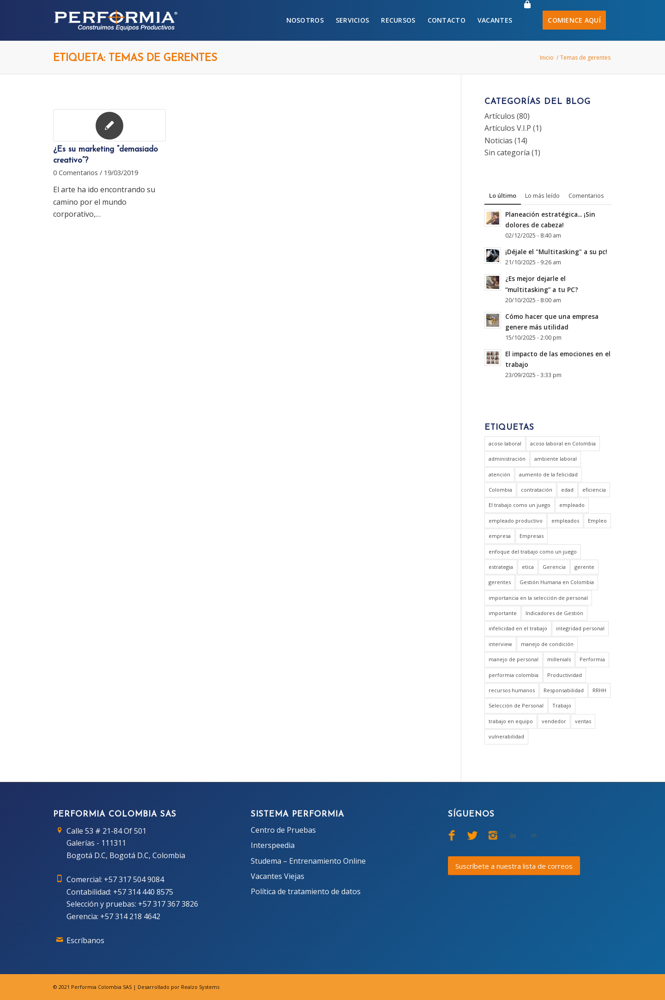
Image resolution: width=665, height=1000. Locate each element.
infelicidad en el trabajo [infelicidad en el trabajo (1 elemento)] (518, 628)
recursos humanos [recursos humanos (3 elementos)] (512, 690)
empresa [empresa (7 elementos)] (500, 535)
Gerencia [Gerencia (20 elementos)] (554, 566)
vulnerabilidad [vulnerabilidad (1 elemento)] (506, 736)
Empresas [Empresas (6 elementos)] (532, 535)
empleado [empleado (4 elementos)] (572, 504)
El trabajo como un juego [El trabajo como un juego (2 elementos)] (519, 504)
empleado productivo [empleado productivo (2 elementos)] (516, 520)
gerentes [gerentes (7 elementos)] (500, 582)
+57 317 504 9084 (134, 879)
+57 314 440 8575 (143, 892)
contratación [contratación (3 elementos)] (536, 489)
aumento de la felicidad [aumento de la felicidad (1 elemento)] (548, 474)
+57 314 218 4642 (130, 916)
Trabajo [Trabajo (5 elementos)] (561, 705)
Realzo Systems (200, 986)
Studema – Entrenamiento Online (308, 861)
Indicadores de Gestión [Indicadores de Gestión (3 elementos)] (554, 613)
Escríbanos (85, 940)
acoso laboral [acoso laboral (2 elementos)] (505, 443)
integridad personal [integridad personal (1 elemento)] (580, 628)
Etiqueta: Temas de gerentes (135, 58)
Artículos (499, 116)
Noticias (498, 140)
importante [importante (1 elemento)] (503, 613)
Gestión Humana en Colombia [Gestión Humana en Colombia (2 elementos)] (557, 582)
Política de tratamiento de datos (306, 891)
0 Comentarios (75, 172)
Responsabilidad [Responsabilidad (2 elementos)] (564, 690)
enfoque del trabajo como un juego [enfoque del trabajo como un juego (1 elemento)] (533, 551)
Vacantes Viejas (277, 876)
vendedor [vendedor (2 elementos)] (554, 721)
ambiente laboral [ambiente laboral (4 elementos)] (555, 458)
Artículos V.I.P (507, 128)
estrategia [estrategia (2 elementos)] (501, 566)
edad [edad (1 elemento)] (567, 489)
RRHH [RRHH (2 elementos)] (599, 690)
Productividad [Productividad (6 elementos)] (564, 674)
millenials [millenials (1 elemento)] (559, 659)
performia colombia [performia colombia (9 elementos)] (513, 674)
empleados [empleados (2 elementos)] (565, 520)
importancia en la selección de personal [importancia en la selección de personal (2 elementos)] (538, 597)
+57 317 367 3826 (168, 904)
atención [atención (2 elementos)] (499, 474)
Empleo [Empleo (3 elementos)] (597, 520)
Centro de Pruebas (283, 830)
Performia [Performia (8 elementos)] (592, 659)
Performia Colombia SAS (101, 986)
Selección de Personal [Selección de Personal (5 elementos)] (516, 705)
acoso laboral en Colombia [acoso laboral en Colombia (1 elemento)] (563, 443)
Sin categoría (507, 152)
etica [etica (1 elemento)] (528, 566)
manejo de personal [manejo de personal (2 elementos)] (513, 659)
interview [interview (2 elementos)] (500, 643)
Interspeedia (273, 845)
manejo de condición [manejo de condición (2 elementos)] (547, 643)
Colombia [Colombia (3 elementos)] (500, 489)
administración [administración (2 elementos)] (507, 458)
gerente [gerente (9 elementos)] (584, 566)
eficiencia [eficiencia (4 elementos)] (594, 489)
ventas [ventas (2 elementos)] (583, 721)
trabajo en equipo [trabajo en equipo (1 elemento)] (511, 721)
